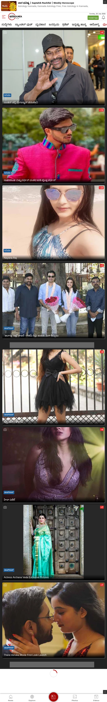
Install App (93, 17)
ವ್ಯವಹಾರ (40, 24)
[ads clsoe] (105, 692)
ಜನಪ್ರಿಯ (54, 24)
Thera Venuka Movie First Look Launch (25, 655)
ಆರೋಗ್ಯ (95, 24)
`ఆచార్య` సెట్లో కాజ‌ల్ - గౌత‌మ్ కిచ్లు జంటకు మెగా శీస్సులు (31, 335)
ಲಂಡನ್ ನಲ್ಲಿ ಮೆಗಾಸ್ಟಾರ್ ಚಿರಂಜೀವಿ (21, 102)
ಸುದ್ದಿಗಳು (7, 24)
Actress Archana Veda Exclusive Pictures (26, 577)
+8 (102, 351)
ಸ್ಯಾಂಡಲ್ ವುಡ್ (23, 24)
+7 (102, 265)
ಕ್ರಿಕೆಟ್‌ (65, 24)
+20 (101, 187)
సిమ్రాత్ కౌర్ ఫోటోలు (13, 422)
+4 (102, 32)
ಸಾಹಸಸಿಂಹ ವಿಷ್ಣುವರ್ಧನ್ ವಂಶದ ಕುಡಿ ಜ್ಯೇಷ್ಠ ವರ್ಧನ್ (30, 180)
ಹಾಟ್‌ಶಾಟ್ (9, 328)
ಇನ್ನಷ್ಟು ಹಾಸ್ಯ (79, 24)
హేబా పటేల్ (9, 499)
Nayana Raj (10, 257)
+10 (101, 110)
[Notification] (103, 17)
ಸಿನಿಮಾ (7, 95)
